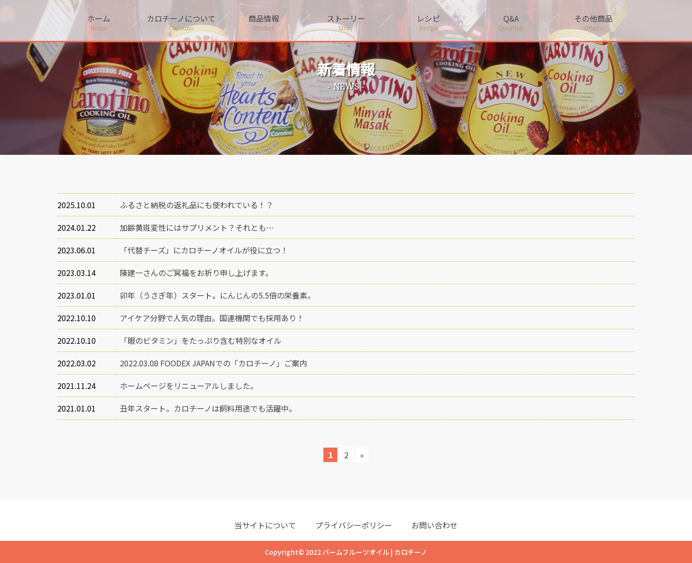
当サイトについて (265, 525)
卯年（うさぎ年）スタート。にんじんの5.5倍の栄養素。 (217, 295)
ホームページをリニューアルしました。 (189, 385)
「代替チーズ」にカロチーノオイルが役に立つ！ (204, 250)
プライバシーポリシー (353, 525)
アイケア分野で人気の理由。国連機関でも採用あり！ (212, 318)
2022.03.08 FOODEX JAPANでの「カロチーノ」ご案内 (213, 363)
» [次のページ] (362, 455)
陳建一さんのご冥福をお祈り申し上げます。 (196, 272)
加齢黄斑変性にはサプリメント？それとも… (197, 227)
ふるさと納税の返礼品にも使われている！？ (196, 205)
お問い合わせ (434, 525)
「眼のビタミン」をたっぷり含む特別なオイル (201, 340)
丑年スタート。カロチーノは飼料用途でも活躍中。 (208, 408)
